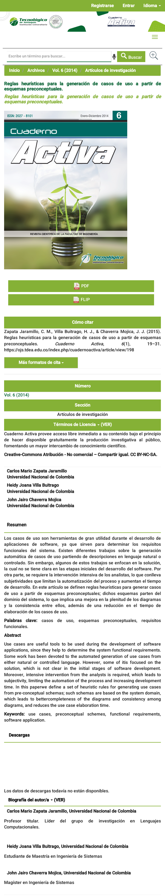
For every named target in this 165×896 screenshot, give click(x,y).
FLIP (81, 299)
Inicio (14, 70)
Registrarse (102, 5)
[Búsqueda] (59, 56)
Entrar (129, 5)
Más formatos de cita (41, 362)
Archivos (36, 70)
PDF (81, 286)
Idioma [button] (152, 5)
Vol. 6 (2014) (64, 70)
